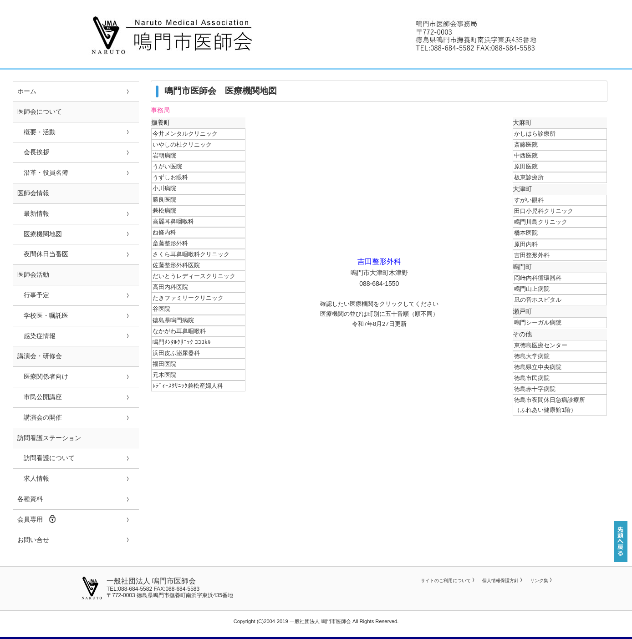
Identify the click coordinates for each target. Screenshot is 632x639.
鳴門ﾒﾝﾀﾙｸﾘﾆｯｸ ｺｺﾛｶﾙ (182, 342)
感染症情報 (36, 336)
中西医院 (526, 155)
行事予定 (33, 295)
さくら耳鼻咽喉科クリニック (191, 254)
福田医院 (164, 363)
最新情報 (33, 213)
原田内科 (526, 244)
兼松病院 (164, 210)
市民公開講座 (39, 397)
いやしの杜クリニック (182, 144)
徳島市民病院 (532, 378)
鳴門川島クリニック (540, 221)
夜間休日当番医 (42, 254)
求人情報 (33, 478)
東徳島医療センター (540, 345)
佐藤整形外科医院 (176, 265)
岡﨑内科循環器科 (537, 277)
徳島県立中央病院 (537, 367)
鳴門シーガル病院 (537, 322)
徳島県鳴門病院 (173, 320)
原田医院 (526, 166)
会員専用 (36, 519)
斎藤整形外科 (170, 243)
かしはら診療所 (535, 133)
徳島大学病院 (532, 356)
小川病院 (164, 188)
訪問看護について (46, 458)
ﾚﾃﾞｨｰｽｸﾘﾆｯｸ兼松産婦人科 (188, 385)
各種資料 (30, 498)
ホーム (26, 91)
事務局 (160, 110)
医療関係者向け (42, 376)
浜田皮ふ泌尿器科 (176, 353)
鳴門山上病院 (532, 288)
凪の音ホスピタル (537, 299)
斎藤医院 (526, 144)
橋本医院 (526, 232)
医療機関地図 (39, 234)
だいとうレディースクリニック (194, 276)
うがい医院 (167, 166)
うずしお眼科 (170, 177)
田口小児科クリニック (543, 211)
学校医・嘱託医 (42, 315)
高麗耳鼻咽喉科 (173, 221)
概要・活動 (36, 132)
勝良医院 (164, 199)
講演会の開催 (39, 417)
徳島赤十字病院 (535, 388)
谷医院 (161, 308)
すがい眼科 (529, 200)
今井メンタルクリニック (185, 133)
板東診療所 (529, 177)
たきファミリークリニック (188, 297)
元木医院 (164, 374)
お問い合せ (33, 539)
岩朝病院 (164, 155)
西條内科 (164, 232)
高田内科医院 (170, 287)
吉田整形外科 (532, 255)
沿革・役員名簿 (42, 172)
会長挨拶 (33, 152)
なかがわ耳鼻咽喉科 (179, 331)
